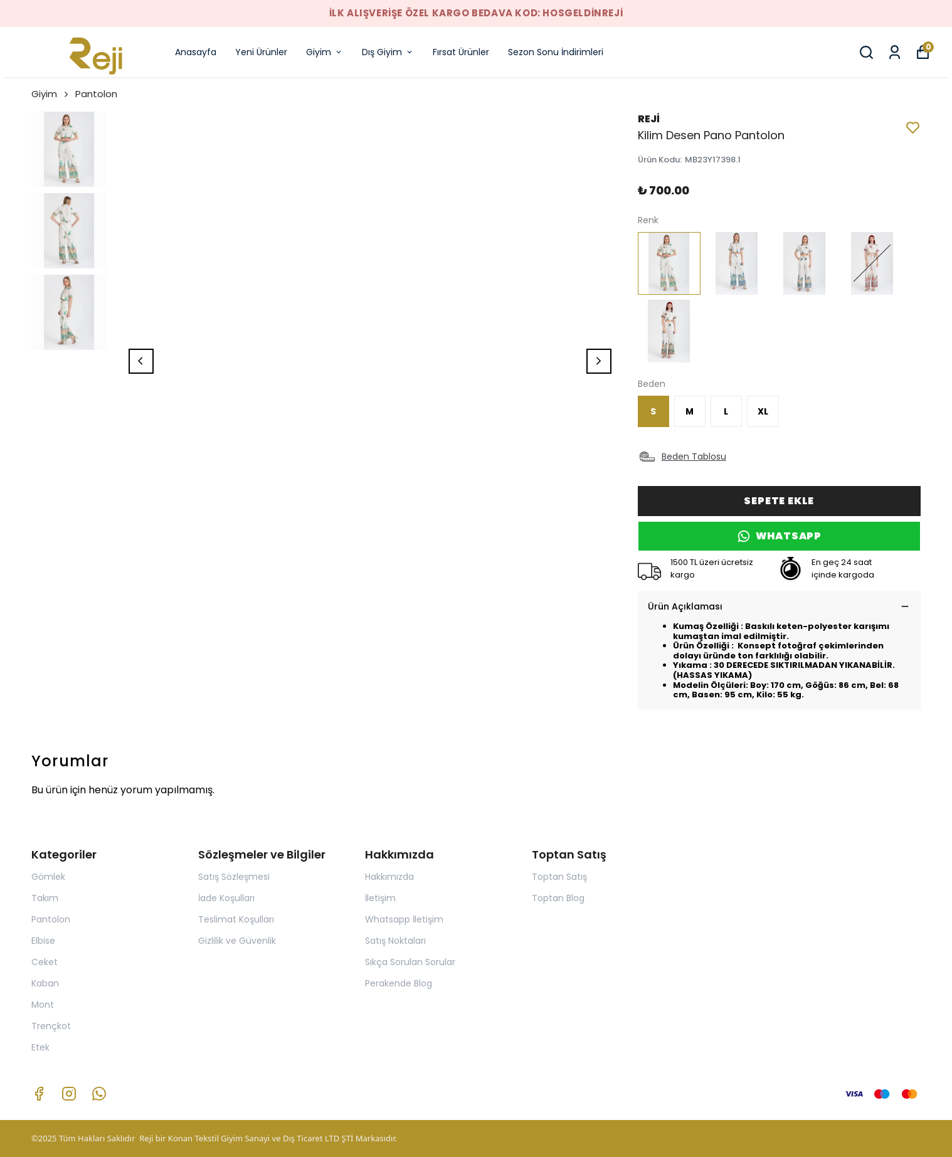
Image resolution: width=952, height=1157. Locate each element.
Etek (40, 1047)
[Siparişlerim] (894, 52)
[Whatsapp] (99, 1093)
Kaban (45, 983)
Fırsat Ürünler (461, 52)
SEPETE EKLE (779, 501)
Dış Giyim (388, 52)
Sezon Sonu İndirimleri (555, 52)
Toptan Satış (559, 876)
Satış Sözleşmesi (234, 876)
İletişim (380, 898)
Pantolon (96, 93)
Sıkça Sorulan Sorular (410, 962)
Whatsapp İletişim (404, 919)
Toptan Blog (558, 898)
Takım (44, 898)
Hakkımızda (389, 876)
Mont (42, 1004)
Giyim (324, 52)
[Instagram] (69, 1093)
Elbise (43, 940)
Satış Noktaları (395, 940)
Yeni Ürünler (261, 52)
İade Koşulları (226, 898)
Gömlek (48, 876)
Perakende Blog (398, 983)
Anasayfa (195, 52)
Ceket (44, 962)
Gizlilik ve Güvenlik (237, 940)
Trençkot (51, 1026)
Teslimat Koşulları (236, 919)
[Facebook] (38, 1093)
